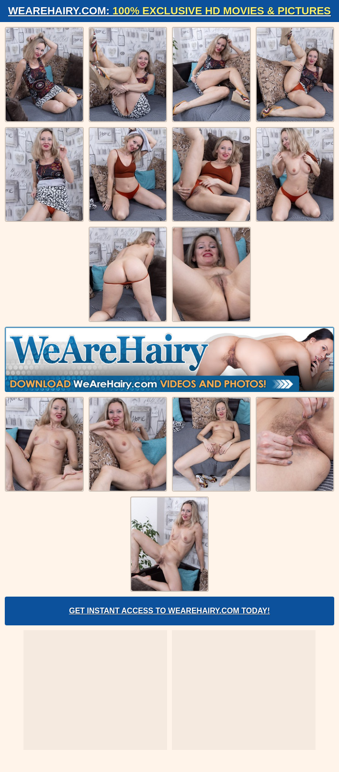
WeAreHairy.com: (169, 11)
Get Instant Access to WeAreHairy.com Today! (169, 611)
